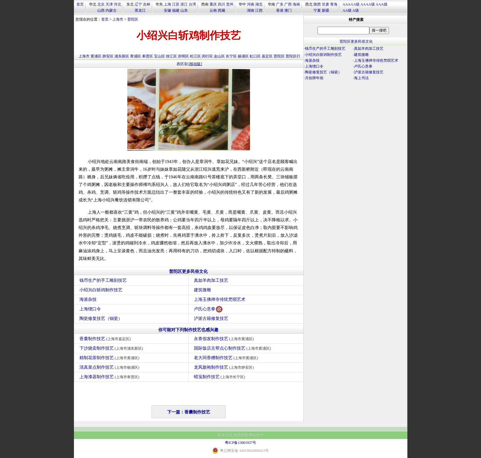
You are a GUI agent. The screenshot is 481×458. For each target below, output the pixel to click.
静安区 (108, 56)
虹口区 (255, 56)
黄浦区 (96, 56)
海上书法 (361, 78)
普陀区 (132, 19)
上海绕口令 (90, 309)
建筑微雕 (202, 290)
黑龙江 (140, 10)
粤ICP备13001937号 (240, 443)
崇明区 (183, 56)
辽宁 (138, 4)
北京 (101, 4)
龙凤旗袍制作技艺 (225, 367)
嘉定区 (267, 56)
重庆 (213, 4)
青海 (333, 4)
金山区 (219, 56)
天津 (109, 4)
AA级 (347, 10)
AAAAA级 (351, 4)
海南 (296, 4)
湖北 (259, 4)
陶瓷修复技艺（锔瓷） (100, 318)
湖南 (250, 10)
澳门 (288, 10)
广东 (279, 4)
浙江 (184, 4)
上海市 (117, 19)
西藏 (221, 10)
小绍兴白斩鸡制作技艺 (100, 290)
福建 (175, 10)
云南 (213, 10)
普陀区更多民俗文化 (188, 271)
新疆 (325, 10)
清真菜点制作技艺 (110, 367)
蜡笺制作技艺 (220, 377)
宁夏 (317, 10)
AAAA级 (367, 4)
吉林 (146, 4)
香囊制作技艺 (106, 338)
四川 (221, 4)
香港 (279, 10)
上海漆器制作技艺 (110, 377)
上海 (167, 4)
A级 (355, 10)
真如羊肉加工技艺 (211, 280)
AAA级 (381, 4)
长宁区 (231, 56)
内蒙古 (111, 10)
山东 (184, 10)
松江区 (195, 56)
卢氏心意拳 (208, 309)
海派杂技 (88, 299)
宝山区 (159, 56)
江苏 (175, 4)
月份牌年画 (314, 78)
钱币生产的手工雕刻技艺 (103, 280)
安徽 (167, 10)
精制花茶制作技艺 (110, 357)
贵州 (229, 4)
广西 (288, 4)
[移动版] (195, 64)
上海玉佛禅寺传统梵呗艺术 (219, 299)
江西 (259, 10)
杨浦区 (243, 56)
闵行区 (207, 56)
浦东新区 (121, 56)
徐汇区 (171, 56)
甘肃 (325, 4)
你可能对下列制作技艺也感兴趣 (188, 330)
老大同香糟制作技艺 (227, 357)
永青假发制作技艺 (225, 338)
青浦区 (135, 56)
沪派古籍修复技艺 (211, 318)
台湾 (192, 4)
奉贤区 (147, 56)
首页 (80, 4)
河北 (117, 4)
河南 (250, 4)
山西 (101, 10)
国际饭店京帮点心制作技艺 (233, 348)
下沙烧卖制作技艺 (112, 348)
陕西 (317, 4)
